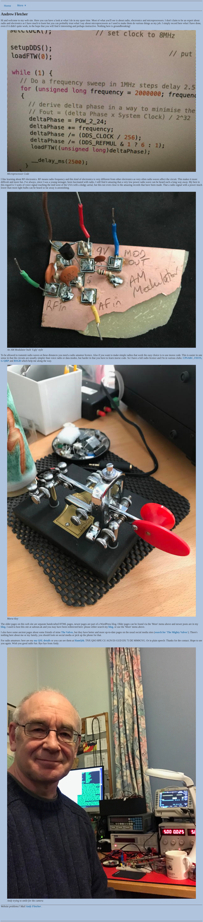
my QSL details (42, 640)
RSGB (17, 360)
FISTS (197, 358)
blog (3, 627)
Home (7, 5)
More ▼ (21, 5)
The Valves (67, 632)
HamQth (79, 640)
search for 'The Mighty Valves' (171, 632)
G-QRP (5, 360)
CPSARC (188, 358)
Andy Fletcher (34, 906)
